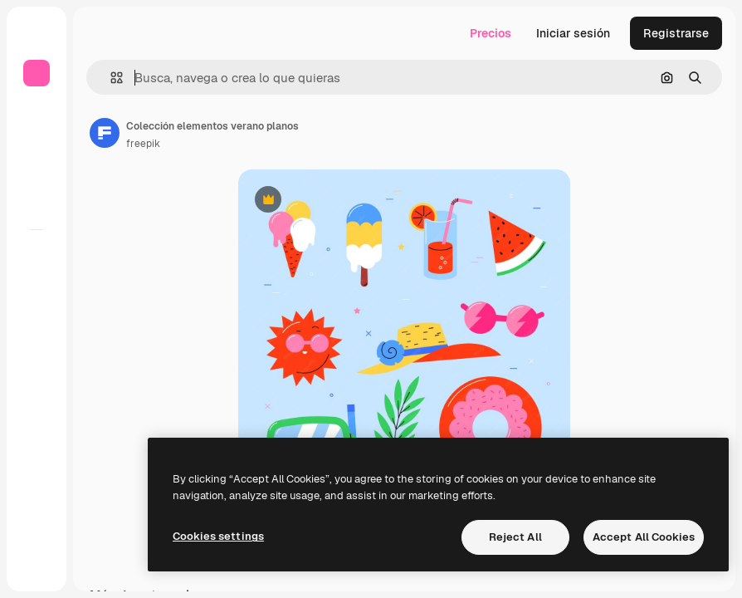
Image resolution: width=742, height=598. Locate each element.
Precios (490, 33)
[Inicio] (36, 113)
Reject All (515, 537)
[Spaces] (36, 286)
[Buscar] (36, 143)
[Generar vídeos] (36, 346)
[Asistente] (36, 406)
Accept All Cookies (644, 537)
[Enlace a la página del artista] (105, 133)
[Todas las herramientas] (36, 256)
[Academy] (36, 535)
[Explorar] (36, 202)
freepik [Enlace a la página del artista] (143, 143)
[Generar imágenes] (36, 316)
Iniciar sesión (573, 33)
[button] (110, 77)
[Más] (36, 564)
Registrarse (676, 33)
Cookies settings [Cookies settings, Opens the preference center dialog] (218, 536)
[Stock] (36, 172)
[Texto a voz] (36, 376)
